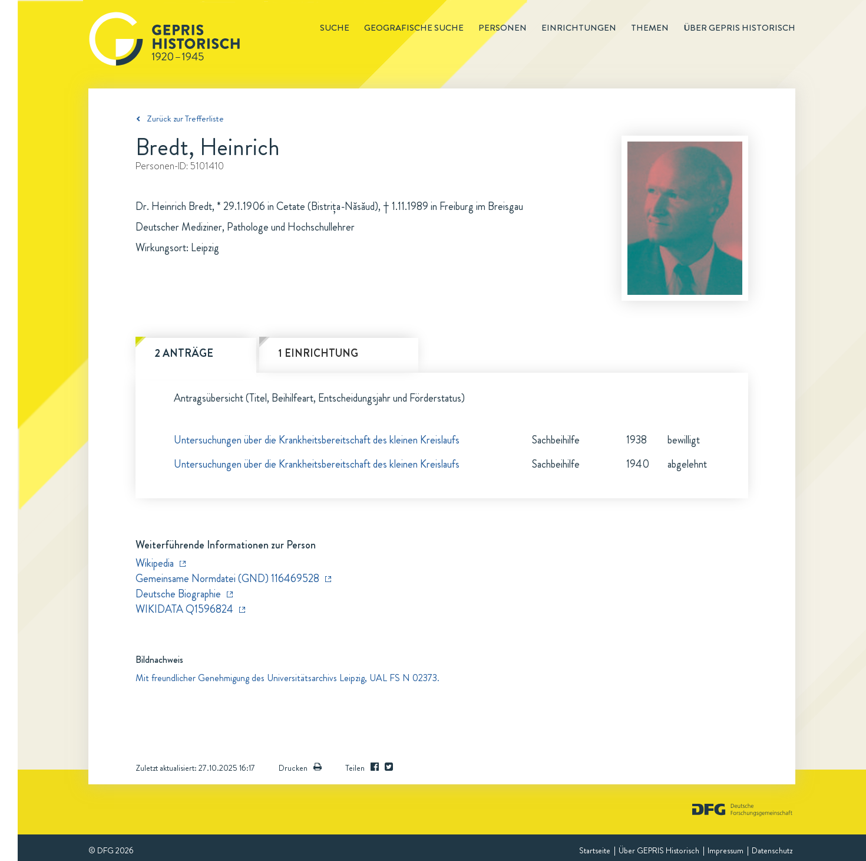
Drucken (300, 768)
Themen (650, 27)
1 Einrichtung (318, 353)
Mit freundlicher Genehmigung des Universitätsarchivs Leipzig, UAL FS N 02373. (287, 678)
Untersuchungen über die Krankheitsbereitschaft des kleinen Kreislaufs (317, 440)
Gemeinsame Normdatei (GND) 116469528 (227, 578)
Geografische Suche (414, 27)
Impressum (725, 850)
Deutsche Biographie (178, 594)
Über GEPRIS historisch (739, 27)
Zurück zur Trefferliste (185, 118)
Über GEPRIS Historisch (659, 850)
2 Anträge (183, 353)
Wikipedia (154, 563)
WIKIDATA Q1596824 (184, 609)
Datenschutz (772, 850)
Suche (334, 27)
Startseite (594, 850)
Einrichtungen (578, 27)
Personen (502, 27)
